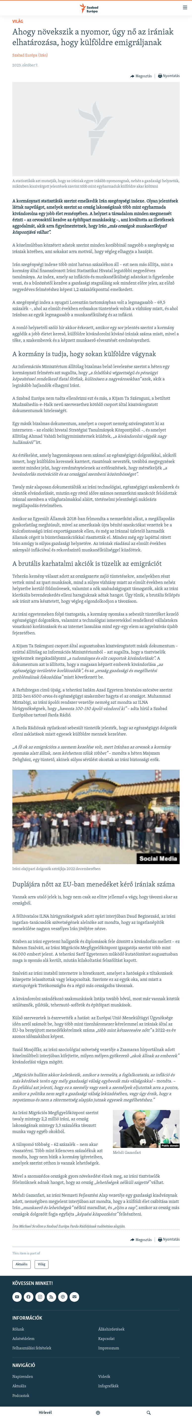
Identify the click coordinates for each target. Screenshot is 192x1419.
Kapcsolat (106, 1339)
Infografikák (108, 1387)
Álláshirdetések (111, 1330)
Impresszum (108, 1348)
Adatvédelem (23, 1339)
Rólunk (18, 1330)
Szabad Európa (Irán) (30, 55)
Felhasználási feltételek (31, 1348)
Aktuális (19, 1387)
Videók (104, 1377)
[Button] (141, 76)
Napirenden (22, 1377)
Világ (17, 21)
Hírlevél (45, 1413)
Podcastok (20, 1396)
